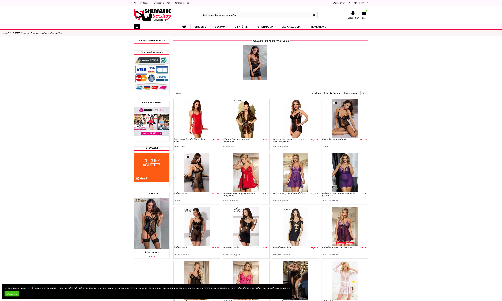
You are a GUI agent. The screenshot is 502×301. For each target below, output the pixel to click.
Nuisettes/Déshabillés (151, 40)
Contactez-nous (182, 3)
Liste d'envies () (342, 3)
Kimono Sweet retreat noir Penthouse (236, 140)
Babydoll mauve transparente (337, 247)
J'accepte (12, 294)
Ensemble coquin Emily (334, 139)
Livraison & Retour (163, 3)
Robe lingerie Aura (282, 247)
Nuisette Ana (180, 247)
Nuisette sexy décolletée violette (289, 193)
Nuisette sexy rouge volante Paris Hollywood (240, 194)
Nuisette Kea (180, 193)
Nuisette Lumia (231, 247)
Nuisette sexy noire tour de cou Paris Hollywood (288, 140)
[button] (200, 26)
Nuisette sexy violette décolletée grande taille (338, 194)
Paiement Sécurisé (142, 3)
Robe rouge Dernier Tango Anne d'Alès (190, 140)
